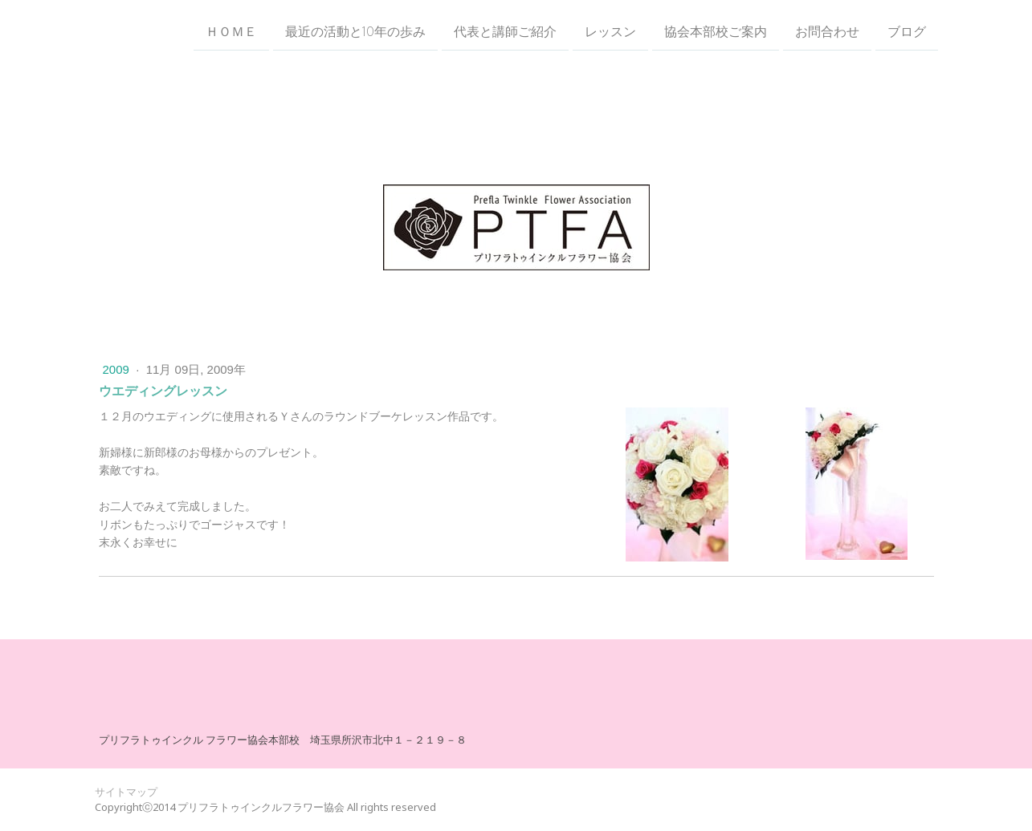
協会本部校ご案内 (715, 31)
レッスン (610, 31)
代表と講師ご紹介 (505, 31)
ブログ (906, 31)
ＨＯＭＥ (231, 31)
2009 (118, 369)
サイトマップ (126, 791)
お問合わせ (827, 31)
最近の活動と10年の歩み (355, 31)
